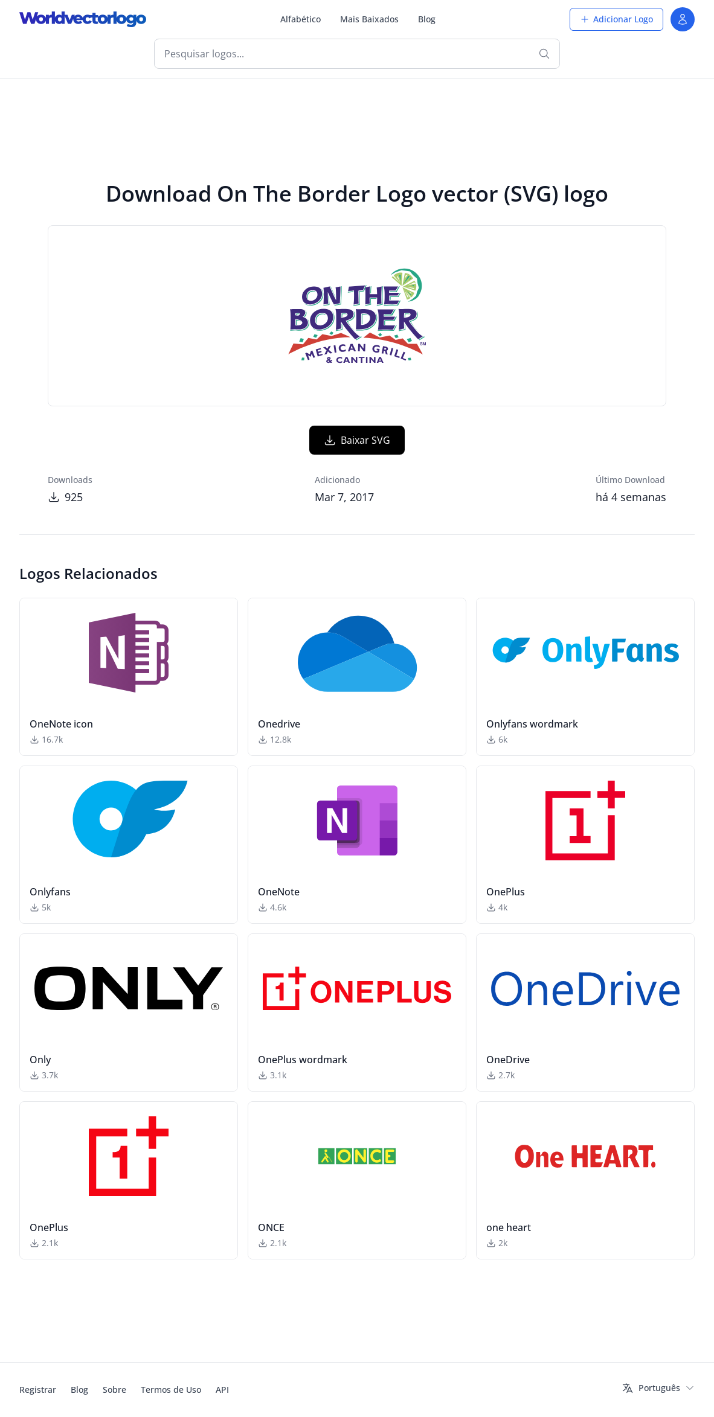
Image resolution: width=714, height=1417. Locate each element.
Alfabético (300, 19)
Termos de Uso (171, 1389)
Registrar (37, 1389)
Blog (427, 19)
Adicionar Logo (616, 19)
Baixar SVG (357, 440)
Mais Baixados (369, 19)
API (222, 1389)
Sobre (114, 1389)
